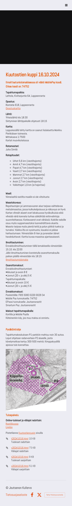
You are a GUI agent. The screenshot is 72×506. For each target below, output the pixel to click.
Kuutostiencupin (27, 432)
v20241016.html (20, 447)
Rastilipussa (12, 423)
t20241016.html (19, 438)
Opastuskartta (13, 108)
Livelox (9, 427)
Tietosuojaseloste (16, 494)
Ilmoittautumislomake (17, 259)
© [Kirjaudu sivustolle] (7, 488)
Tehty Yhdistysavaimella (54, 495)
